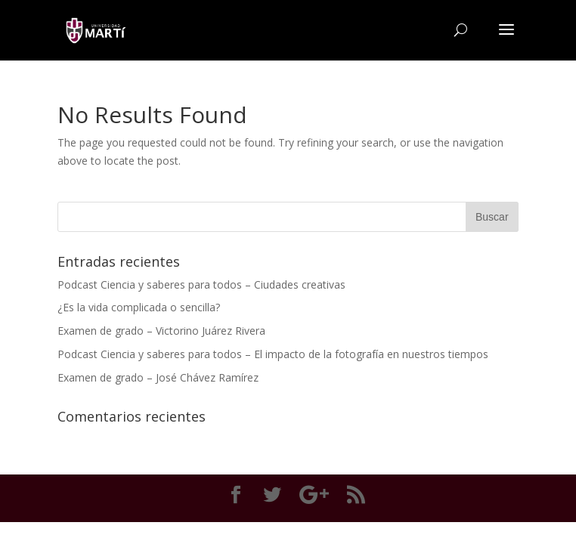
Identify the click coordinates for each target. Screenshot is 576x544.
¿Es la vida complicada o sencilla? (138, 307)
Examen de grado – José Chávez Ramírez (158, 377)
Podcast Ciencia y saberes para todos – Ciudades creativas (201, 284)
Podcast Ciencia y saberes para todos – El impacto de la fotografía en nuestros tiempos (272, 354)
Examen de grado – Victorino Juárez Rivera (161, 330)
